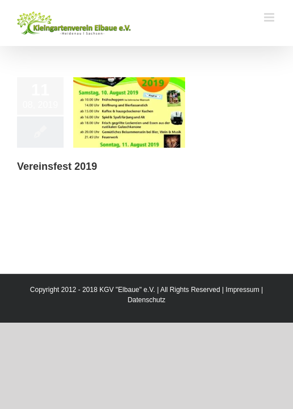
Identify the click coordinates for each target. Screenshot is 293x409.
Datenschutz (147, 328)
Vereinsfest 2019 (57, 166)
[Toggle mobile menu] (270, 17)
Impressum (242, 318)
